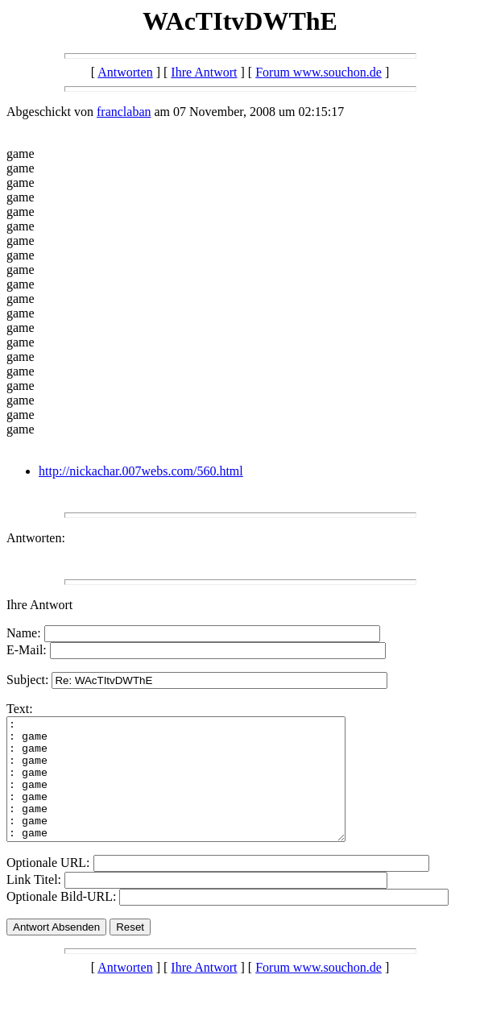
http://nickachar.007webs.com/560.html (141, 471)
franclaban (124, 111)
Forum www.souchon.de (318, 72)
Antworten (124, 72)
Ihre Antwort (204, 72)
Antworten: (35, 538)
